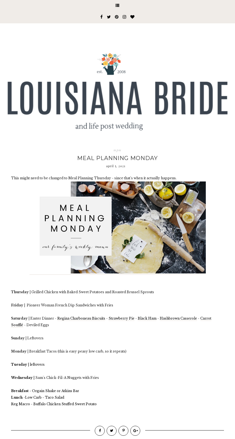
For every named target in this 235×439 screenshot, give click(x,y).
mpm (117, 150)
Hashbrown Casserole (178, 318)
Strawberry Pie (121, 318)
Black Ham (147, 318)
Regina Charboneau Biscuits (81, 318)
